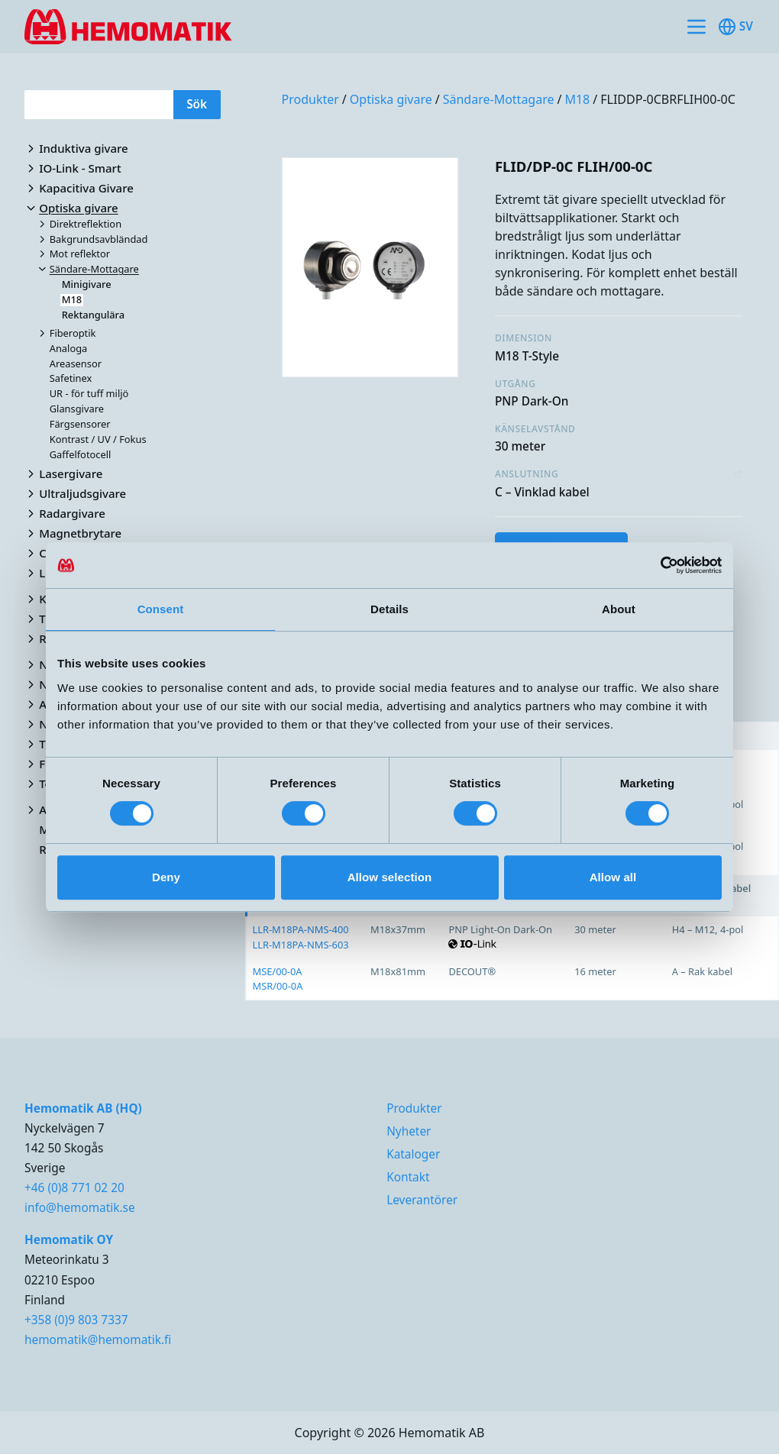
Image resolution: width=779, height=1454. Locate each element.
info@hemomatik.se (79, 1208)
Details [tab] (389, 609)
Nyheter (408, 1131)
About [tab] (618, 609)
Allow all (613, 877)
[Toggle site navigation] (696, 26)
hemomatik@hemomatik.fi (97, 1340)
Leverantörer (421, 1200)
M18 (577, 99)
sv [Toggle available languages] (735, 27)
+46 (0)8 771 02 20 (74, 1188)
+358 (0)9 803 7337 (76, 1320)
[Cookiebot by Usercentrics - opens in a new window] (655, 565)
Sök (196, 104)
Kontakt (407, 1177)
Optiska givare (391, 99)
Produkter (310, 99)
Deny (166, 877)
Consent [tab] (160, 609)
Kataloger (413, 1154)
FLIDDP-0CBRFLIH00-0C (667, 99)
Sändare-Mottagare (498, 99)
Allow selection (389, 877)
